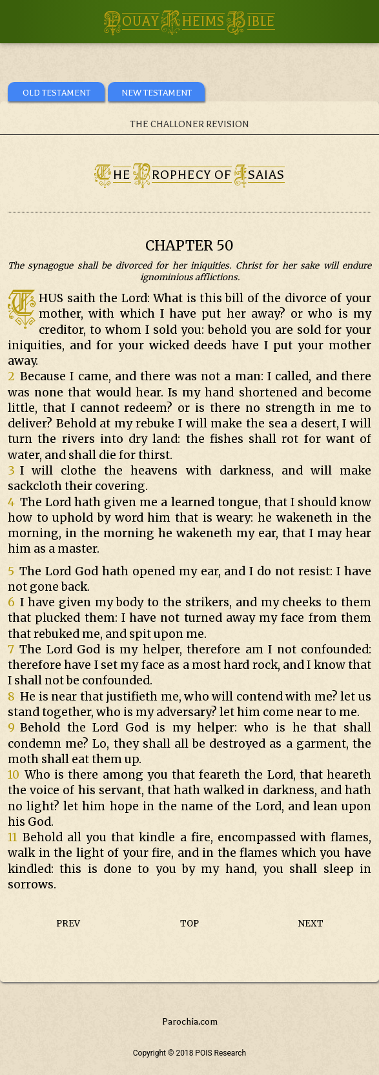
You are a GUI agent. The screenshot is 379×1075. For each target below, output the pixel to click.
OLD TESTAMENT (56, 92)
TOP (189, 923)
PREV (68, 923)
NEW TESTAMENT (156, 92)
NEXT (310, 923)
